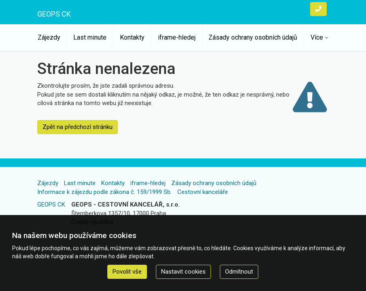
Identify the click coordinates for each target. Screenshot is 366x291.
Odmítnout (239, 271)
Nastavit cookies (183, 271)
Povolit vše (127, 271)
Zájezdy (49, 37)
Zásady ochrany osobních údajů (253, 37)
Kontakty (132, 37)
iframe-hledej (177, 37)
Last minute (89, 37)
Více (317, 37)
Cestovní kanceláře (202, 192)
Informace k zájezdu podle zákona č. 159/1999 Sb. (104, 192)
